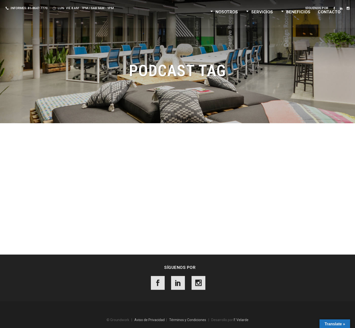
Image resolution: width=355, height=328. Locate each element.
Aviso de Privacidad (149, 320)
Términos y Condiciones (187, 320)
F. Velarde (241, 320)
